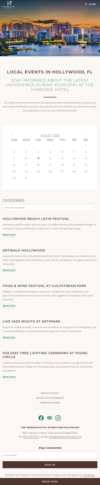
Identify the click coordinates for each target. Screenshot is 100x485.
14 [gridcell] (74, 158)
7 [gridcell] (74, 151)
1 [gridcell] (85, 145)
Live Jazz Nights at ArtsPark (32, 321)
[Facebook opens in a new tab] (41, 417)
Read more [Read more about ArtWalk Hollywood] (9, 270)
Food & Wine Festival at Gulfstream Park (44, 286)
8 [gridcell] (86, 151)
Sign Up (50, 464)
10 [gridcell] (26, 158)
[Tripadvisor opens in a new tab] (49, 417)
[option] (50, 135)
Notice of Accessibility (50, 398)
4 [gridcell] (38, 151)
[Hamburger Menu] (89, 4)
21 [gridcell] (74, 164)
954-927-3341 (31, 436)
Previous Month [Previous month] (13, 135)
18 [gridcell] (38, 164)
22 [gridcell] (86, 164)
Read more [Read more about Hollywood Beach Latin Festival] (9, 234)
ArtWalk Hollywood (24, 250)
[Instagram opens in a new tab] (58, 417)
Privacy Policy (50, 393)
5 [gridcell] (50, 151)
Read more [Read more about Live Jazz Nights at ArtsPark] (9, 337)
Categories (13, 201)
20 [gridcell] (62, 164)
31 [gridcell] (26, 177)
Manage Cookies (50, 402)
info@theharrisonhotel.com (65, 436)
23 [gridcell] (14, 171)
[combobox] (50, 207)
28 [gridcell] (74, 171)
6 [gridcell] (62, 151)
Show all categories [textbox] (14, 207)
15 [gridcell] (86, 158)
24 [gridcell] (26, 171)
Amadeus (89, 475)
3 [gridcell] (26, 151)
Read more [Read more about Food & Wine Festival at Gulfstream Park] (9, 305)
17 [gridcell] (26, 164)
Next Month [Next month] (88, 135)
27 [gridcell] (62, 171)
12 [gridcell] (50, 158)
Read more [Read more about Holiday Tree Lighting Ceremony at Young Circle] (9, 376)
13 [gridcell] (62, 158)
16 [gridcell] (14, 164)
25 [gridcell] (38, 171)
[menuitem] (50, 393)
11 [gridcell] (38, 158)
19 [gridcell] (50, 164)
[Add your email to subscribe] (50, 455)
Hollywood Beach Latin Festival (36, 219)
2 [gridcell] (14, 151)
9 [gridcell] (14, 158)
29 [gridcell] (86, 171)
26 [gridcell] (50, 171)
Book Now (50, 481)
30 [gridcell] (14, 177)
